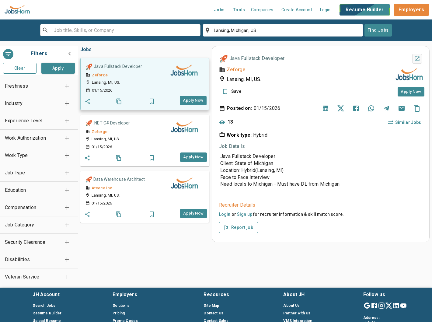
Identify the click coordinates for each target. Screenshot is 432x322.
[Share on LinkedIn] (325, 108)
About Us (291, 305)
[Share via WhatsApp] (371, 108)
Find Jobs (378, 30)
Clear (20, 68)
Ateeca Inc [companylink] (102, 187)
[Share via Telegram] (386, 108)
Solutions (121, 305)
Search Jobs (44, 305)
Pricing (119, 313)
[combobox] (119, 30)
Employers (411, 9)
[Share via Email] (401, 108)
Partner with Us (296, 313)
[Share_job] (87, 101)
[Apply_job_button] (193, 100)
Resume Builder (365, 10)
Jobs (219, 9)
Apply (58, 68)
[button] (39, 86)
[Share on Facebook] (356, 108)
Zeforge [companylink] (100, 74)
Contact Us (213, 313)
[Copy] (417, 108)
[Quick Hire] (89, 66)
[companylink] (184, 70)
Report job (238, 228)
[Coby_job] (119, 101)
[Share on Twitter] (341, 108)
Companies (262, 9)
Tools (239, 9)
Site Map (211, 305)
